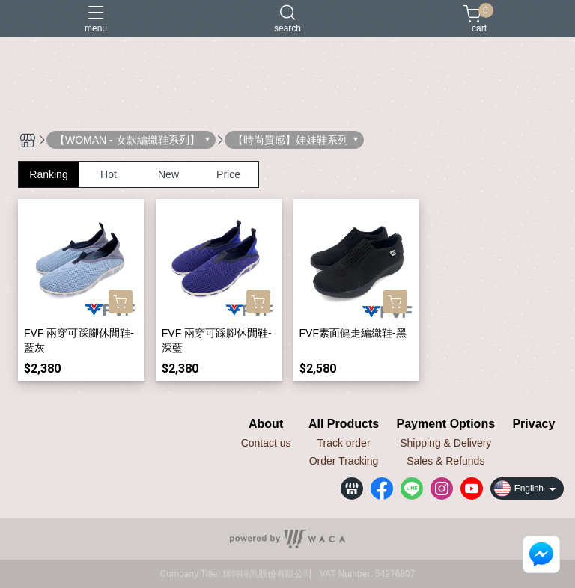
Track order (344, 443)
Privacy (533, 424)
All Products (343, 424)
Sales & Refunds (445, 461)
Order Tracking (344, 461)
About (266, 424)
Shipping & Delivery (445, 443)
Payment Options (445, 424)
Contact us (266, 443)
